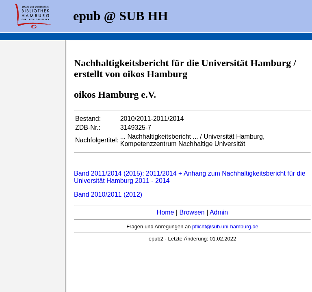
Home (165, 212)
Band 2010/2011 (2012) (108, 194)
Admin (219, 212)
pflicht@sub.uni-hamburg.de (225, 226)
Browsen (191, 212)
